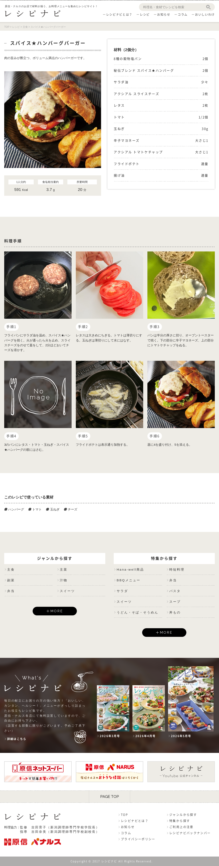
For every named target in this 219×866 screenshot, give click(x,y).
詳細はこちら (16, 739)
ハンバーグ (14, 509)
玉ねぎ (52, 509)
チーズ (70, 509)
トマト (35, 509)
